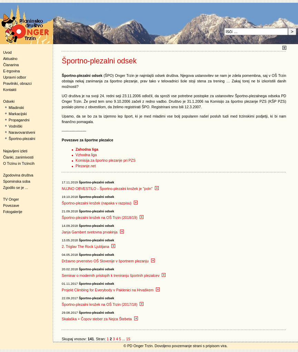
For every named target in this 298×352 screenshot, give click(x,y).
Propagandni (19, 120)
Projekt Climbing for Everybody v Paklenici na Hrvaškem (111, 290)
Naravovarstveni (22, 132)
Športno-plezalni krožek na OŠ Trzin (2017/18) (102, 304)
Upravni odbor (14, 77)
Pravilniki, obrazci (17, 83)
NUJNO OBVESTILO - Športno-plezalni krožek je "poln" (110, 189)
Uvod (7, 52)
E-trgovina (11, 71)
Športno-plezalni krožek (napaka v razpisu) (100, 203)
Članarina (11, 65)
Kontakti (10, 90)
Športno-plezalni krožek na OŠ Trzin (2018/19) (102, 217)
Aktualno (10, 59)
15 (128, 339)
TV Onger (9, 199)
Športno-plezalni (22, 139)
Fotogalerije (12, 212)
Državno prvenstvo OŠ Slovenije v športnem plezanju (108, 261)
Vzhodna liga (86, 155)
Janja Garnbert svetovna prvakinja (93, 232)
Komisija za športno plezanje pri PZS (106, 160)
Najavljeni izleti (15, 151)
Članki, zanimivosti (18, 157)
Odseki (7, 101)
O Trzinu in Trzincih (18, 163)
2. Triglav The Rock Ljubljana (88, 246)
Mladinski (16, 107)
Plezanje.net (86, 166)
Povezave (11, 205)
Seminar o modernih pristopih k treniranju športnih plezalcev (114, 275)
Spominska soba (16, 181)
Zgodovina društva (16, 175)
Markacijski (18, 114)
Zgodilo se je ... (15, 187)
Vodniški (15, 126)
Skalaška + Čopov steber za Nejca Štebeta (100, 319)
